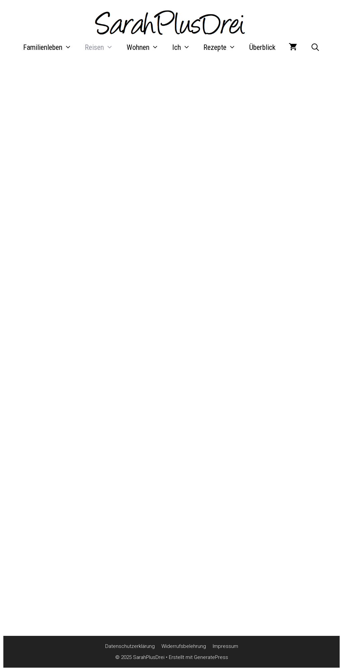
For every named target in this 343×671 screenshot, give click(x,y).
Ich (184, 47)
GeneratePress (211, 657)
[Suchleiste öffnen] (315, 47)
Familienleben (50, 47)
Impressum (225, 646)
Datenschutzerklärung (130, 646)
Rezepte (223, 47)
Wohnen (146, 47)
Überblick (262, 47)
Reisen (102, 47)
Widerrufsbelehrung (183, 646)
